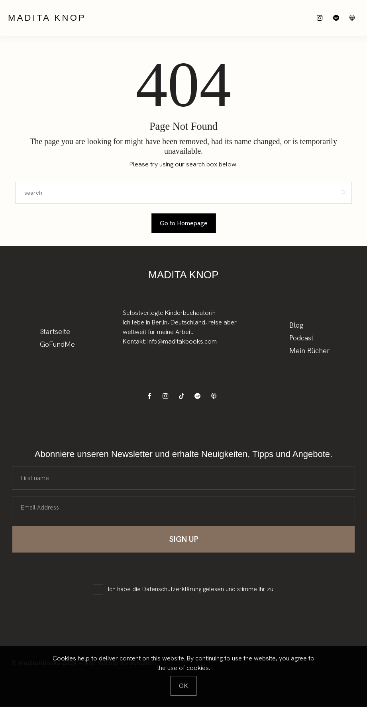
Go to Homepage (184, 223)
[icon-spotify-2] (338, 18)
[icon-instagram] (322, 18)
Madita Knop (47, 18)
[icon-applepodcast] (354, 18)
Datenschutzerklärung (171, 590)
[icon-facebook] (152, 396)
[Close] (183, 686)
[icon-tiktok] (183, 396)
